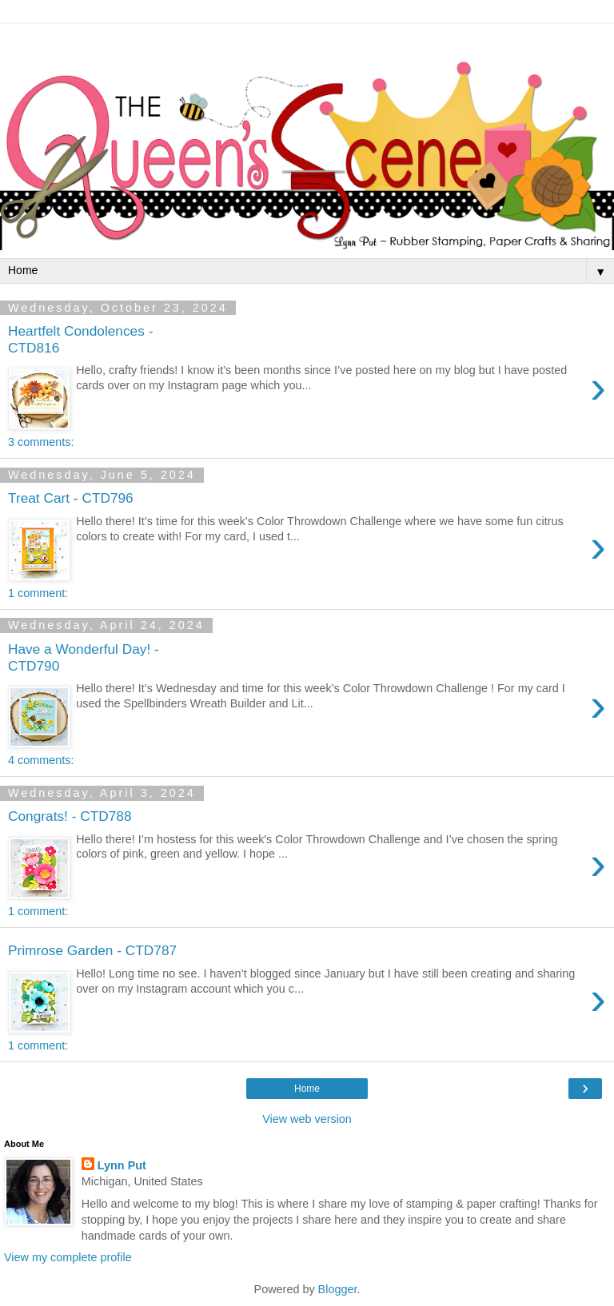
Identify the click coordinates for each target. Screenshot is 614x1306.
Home (307, 1088)
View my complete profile (68, 1257)
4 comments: (41, 760)
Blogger (337, 1289)
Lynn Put (122, 1165)
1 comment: (38, 593)
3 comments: (41, 442)
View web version (307, 1119)
